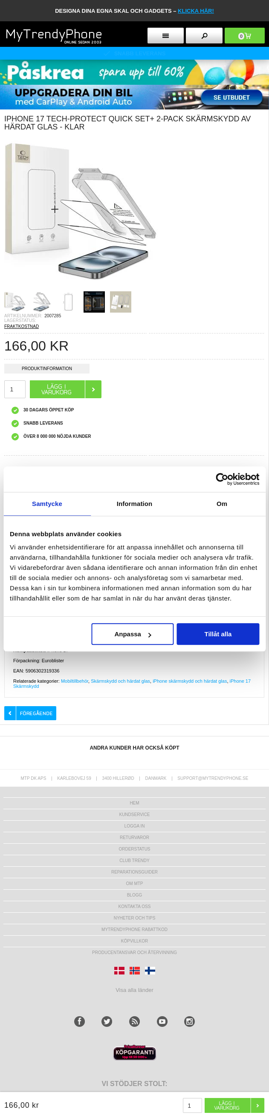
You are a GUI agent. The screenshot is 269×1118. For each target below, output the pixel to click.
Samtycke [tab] (47, 503)
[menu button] (166, 35)
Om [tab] (222, 503)
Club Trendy (134, 860)
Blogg (134, 895)
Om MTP (134, 883)
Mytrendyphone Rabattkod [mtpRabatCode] (134, 929)
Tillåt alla (218, 634)
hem (134, 803)
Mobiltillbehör (74, 681)
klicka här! (196, 11)
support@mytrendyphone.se (212, 778)
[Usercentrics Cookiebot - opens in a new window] (222, 479)
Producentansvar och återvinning (134, 952)
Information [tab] (135, 503)
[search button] (204, 35)
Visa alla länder (134, 990)
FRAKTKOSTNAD (21, 326)
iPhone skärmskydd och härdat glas (190, 681)
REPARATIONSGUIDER (134, 872)
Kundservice (134, 814)
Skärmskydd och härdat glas (120, 681)
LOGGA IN (134, 826)
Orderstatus (134, 849)
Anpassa (132, 634)
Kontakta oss (135, 906)
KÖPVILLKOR (134, 941)
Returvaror (134, 837)
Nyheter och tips (135, 918)
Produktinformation (47, 370)
